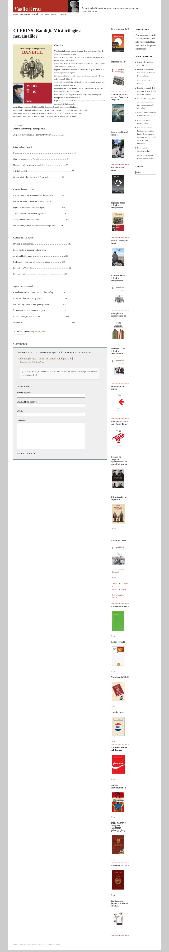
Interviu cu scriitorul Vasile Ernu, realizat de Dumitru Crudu (146, 73)
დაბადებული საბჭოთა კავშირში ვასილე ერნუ (118, 827)
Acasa (15, 14)
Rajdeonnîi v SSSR (120, 606)
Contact (54, 14)
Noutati (37, 332)
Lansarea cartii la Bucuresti (118, 571)
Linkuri (62, 14)
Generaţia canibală (120, 29)
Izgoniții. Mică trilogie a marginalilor (118, 205)
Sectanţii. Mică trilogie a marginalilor (118, 351)
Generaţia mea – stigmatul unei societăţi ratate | (46, 358)
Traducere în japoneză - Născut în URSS (119, 903)
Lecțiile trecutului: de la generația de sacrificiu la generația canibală (146, 91)
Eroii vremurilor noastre (118, 596)
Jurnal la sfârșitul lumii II (119, 133)
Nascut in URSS (118, 540)
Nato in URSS (117, 712)
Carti (34, 14)
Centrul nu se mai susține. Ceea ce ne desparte (120, 97)
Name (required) (24, 392)
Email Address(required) (27, 402)
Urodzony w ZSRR (120, 865)
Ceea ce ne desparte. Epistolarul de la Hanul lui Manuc (119, 460)
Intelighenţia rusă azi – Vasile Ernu (119, 422)
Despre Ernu (25, 14)
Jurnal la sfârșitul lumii (119, 241)
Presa (41, 14)
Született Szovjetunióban (118, 786)
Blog (47, 14)
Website (20, 411)
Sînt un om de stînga (117, 387)
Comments (21, 420)
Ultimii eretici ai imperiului (118, 498)
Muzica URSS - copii (120, 584)
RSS (50, 944)
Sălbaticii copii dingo (118, 168)
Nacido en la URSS (120, 677)
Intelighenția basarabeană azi (118, 314)
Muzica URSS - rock (120, 589)
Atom (57, 944)
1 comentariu (18, 335)
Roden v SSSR (118, 641)
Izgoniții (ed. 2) (118, 61)
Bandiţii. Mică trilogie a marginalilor (118, 278)
